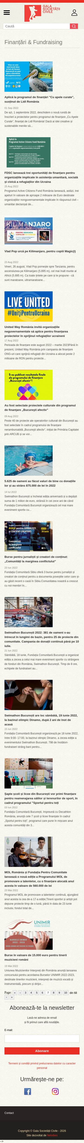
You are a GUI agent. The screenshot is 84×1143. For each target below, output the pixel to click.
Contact (9, 1113)
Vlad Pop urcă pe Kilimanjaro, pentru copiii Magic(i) (40, 251)
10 (65, 992)
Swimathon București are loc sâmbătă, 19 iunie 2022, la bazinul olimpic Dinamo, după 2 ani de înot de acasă (41, 720)
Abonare (42, 1051)
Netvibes (52, 1135)
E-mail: (8, 1030)
